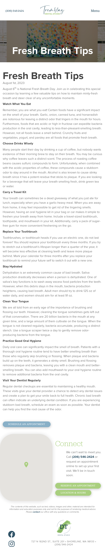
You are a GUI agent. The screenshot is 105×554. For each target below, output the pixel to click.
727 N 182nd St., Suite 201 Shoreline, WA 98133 (62, 541)
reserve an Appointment (78, 485)
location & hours (73, 492)
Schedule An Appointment (26, 424)
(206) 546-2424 (83, 457)
